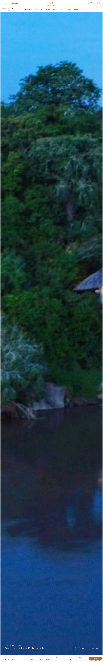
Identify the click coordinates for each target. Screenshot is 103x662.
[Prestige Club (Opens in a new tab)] (99, 3)
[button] (30, 658)
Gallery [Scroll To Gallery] (61, 9)
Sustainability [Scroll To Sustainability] (69, 9)
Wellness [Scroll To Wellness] (48, 9)
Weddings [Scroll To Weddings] (55, 9)
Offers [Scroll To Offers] (42, 9)
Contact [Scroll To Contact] (76, 9)
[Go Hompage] (51, 3)
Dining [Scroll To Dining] (36, 9)
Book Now (95, 658)
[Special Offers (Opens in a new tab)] (91, 3)
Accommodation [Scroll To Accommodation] (28, 9)
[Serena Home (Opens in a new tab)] (4, 3)
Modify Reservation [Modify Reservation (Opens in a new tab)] (95, 660)
